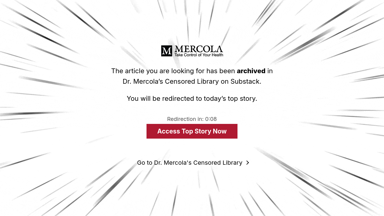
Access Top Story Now (192, 131)
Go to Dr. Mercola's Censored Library (190, 162)
